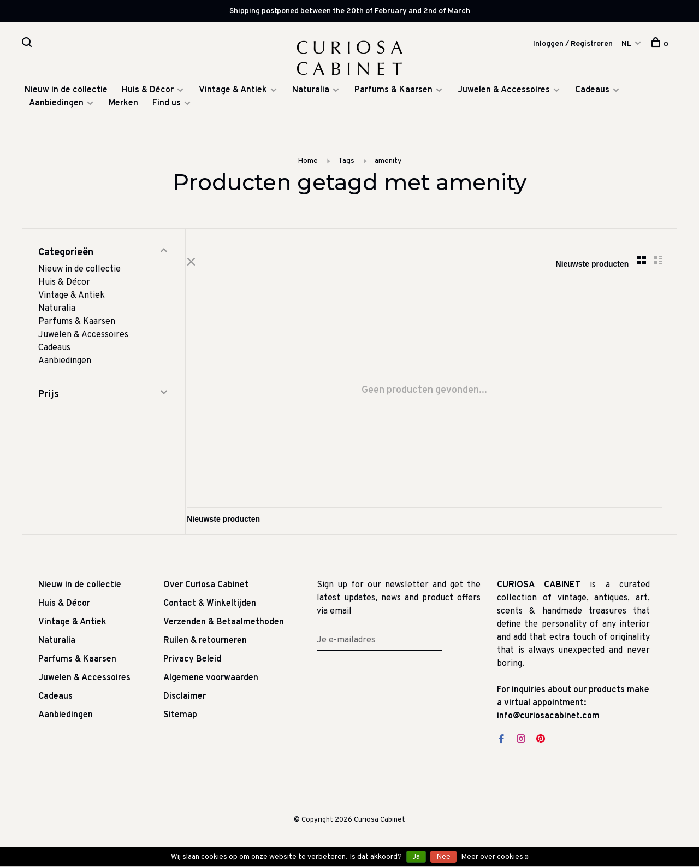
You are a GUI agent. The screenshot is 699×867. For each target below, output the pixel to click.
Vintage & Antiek (233, 94)
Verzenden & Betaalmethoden (223, 627)
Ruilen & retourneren (205, 645)
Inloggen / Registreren (573, 44)
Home (308, 164)
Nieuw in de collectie (66, 94)
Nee (443, 857)
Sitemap (180, 720)
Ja (416, 857)
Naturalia (311, 94)
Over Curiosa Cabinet (205, 590)
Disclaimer (184, 701)
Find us (166, 107)
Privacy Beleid (192, 664)
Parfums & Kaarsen (393, 94)
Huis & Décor (148, 94)
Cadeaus (592, 94)
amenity (388, 164)
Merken (123, 107)
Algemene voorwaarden (210, 682)
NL (626, 44)
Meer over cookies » (495, 857)
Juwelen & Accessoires (504, 94)
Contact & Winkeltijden (209, 608)
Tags (346, 164)
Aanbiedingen (56, 107)
